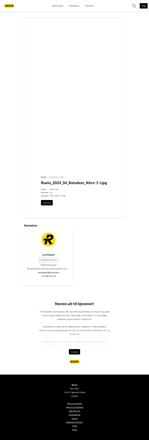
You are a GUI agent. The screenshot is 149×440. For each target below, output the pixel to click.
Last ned (47, 202)
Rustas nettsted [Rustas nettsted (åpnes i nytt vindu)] (74, 403)
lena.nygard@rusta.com (48, 272)
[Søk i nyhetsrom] (134, 6)
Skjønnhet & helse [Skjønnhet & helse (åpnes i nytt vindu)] (74, 422)
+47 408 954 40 (48, 276)
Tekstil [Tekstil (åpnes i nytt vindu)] (74, 418)
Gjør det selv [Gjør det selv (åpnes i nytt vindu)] (74, 411)
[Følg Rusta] (144, 6)
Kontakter (89, 5)
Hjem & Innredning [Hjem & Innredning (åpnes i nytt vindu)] (74, 407)
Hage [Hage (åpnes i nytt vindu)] (74, 429)
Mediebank (74, 5)
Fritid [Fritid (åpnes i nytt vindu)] (74, 426)
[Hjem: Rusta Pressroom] (9, 5)
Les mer (74, 352)
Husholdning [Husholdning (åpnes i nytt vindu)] (74, 414)
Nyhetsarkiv (57, 5)
